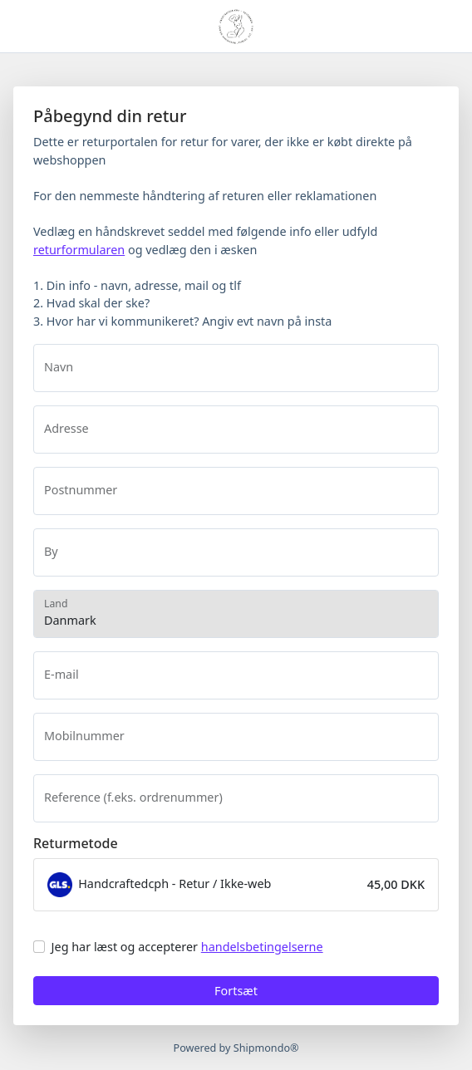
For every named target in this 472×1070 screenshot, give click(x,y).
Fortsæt (236, 991)
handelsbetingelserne (262, 947)
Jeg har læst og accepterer (187, 947)
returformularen (79, 250)
